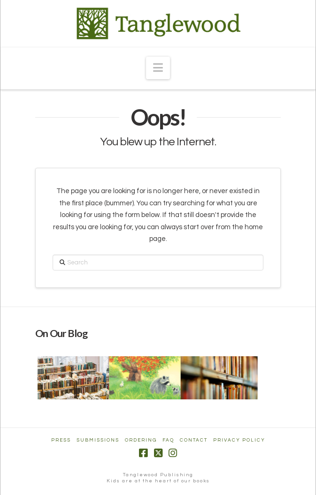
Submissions (98, 440)
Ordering (141, 440)
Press (61, 440)
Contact (194, 440)
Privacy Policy (239, 440)
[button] (158, 68)
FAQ (168, 440)
